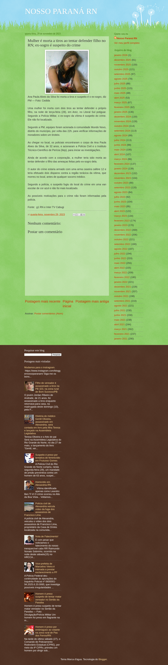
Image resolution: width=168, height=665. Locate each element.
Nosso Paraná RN (127, 38)
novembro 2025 (122, 64)
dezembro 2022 (122, 230)
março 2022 (120, 272)
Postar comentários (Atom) (48, 313)
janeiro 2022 (120, 282)
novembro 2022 (122, 234)
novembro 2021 (122, 291)
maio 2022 (119, 263)
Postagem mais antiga (92, 301)
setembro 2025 (122, 74)
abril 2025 (119, 97)
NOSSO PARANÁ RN (61, 11)
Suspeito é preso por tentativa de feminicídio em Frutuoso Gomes (47, 457)
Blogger (103, 659)
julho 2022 (119, 253)
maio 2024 (119, 149)
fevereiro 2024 (122, 163)
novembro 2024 (122, 121)
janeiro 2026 (120, 55)
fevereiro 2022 (122, 277)
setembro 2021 (122, 301)
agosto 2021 (120, 305)
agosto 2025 (120, 78)
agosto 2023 (120, 192)
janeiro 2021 (120, 338)
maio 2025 (119, 93)
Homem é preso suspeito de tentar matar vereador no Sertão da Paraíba (48, 598)
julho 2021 (119, 310)
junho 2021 (120, 315)
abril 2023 (119, 211)
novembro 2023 (122, 178)
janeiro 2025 (120, 112)
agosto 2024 (120, 135)
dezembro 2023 (122, 173)
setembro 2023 (122, 187)
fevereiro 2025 (122, 107)
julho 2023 (119, 197)
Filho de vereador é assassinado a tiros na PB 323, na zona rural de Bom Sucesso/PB (47, 387)
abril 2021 (119, 324)
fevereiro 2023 (122, 220)
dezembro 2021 (122, 286)
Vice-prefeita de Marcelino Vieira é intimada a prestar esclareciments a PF (46, 568)
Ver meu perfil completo (127, 43)
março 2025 (120, 102)
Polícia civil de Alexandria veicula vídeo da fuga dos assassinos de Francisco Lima (39, 509)
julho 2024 (119, 140)
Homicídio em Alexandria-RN (43, 483)
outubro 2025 (121, 69)
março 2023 (120, 215)
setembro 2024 (122, 130)
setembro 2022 (122, 244)
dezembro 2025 (122, 59)
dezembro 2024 (122, 116)
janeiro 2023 (120, 225)
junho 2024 (120, 145)
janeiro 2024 (120, 168)
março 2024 (120, 159)
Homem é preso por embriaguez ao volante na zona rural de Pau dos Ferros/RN (47, 631)
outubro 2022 (121, 239)
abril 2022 (119, 267)
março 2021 (120, 329)
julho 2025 (119, 83)
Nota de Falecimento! (46, 536)
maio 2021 (119, 319)
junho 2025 (120, 88)
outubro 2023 (121, 182)
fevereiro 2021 (122, 333)
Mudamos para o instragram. (39, 367)
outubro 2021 (121, 296)
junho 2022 (120, 258)
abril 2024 (119, 154)
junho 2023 (120, 201)
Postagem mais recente (43, 301)
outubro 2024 (121, 126)
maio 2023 (119, 206)
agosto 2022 (120, 248)
